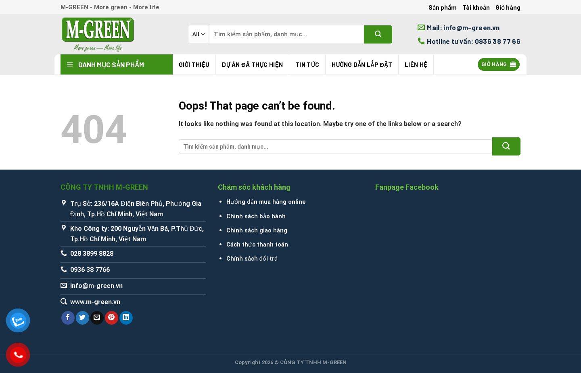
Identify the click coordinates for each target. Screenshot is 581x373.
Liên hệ (416, 64)
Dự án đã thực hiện (252, 64)
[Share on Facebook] (68, 318)
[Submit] (378, 34)
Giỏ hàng (507, 7)
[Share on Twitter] (82, 318)
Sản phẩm (442, 7)
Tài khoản (476, 7)
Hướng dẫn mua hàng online (266, 202)
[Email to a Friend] (97, 318)
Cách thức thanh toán (257, 244)
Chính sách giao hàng (256, 230)
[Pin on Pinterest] (111, 318)
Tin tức (307, 64)
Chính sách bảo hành (256, 216)
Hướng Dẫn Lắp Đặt (362, 64)
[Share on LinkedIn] (126, 318)
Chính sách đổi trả (252, 258)
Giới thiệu (194, 64)
